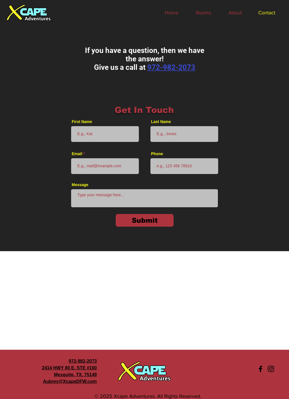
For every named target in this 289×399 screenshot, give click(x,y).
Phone (157, 154)
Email (77, 154)
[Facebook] (260, 369)
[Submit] (145, 220)
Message (80, 185)
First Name (82, 122)
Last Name (161, 122)
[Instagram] (271, 369)
